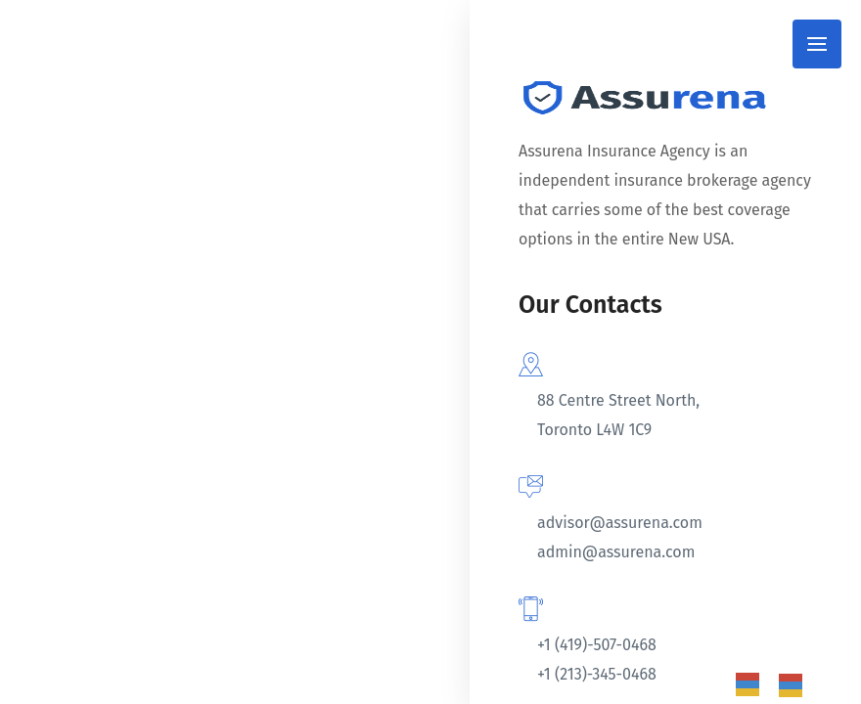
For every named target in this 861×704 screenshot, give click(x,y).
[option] (795, 685)
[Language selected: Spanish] (779, 684)
